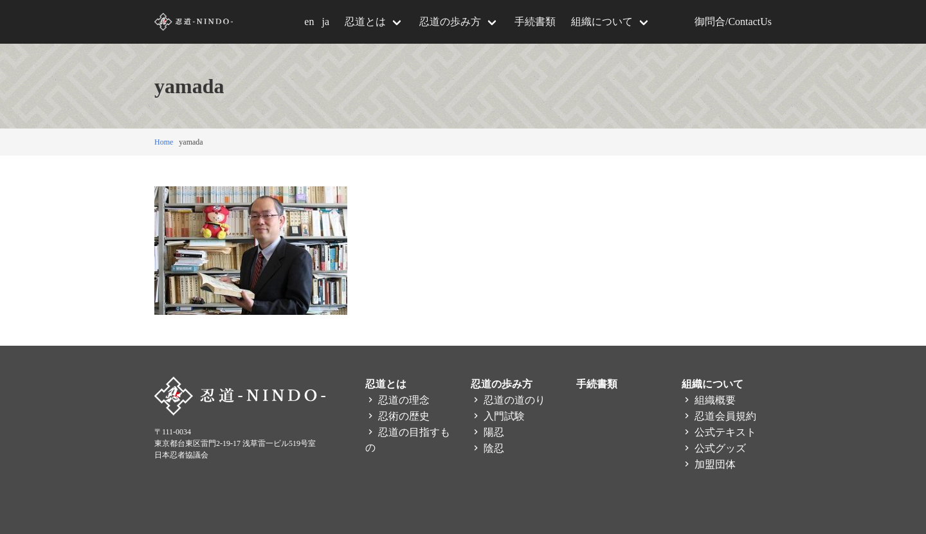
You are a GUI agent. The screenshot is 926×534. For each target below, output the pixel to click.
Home (163, 142)
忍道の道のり (508, 400)
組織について (602, 21)
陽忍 (487, 432)
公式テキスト (719, 432)
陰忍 (487, 448)
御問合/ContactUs (733, 21)
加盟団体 (709, 464)
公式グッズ (714, 448)
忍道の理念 (397, 400)
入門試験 (498, 416)
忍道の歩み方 (450, 21)
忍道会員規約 (719, 416)
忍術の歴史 (397, 416)
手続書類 (535, 21)
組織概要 (709, 400)
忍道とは (365, 21)
